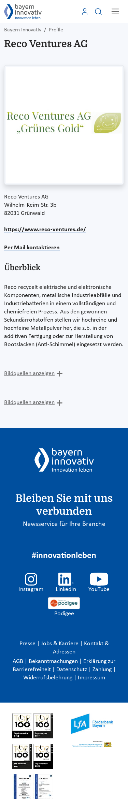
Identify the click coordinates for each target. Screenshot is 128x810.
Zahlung (103, 669)
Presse (28, 643)
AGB (19, 661)
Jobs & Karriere (60, 643)
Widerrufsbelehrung (48, 678)
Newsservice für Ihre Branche (64, 524)
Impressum (91, 678)
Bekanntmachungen (54, 661)
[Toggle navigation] (115, 11)
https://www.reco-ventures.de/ (45, 229)
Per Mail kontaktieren (32, 248)
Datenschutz (72, 669)
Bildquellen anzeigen (29, 373)
